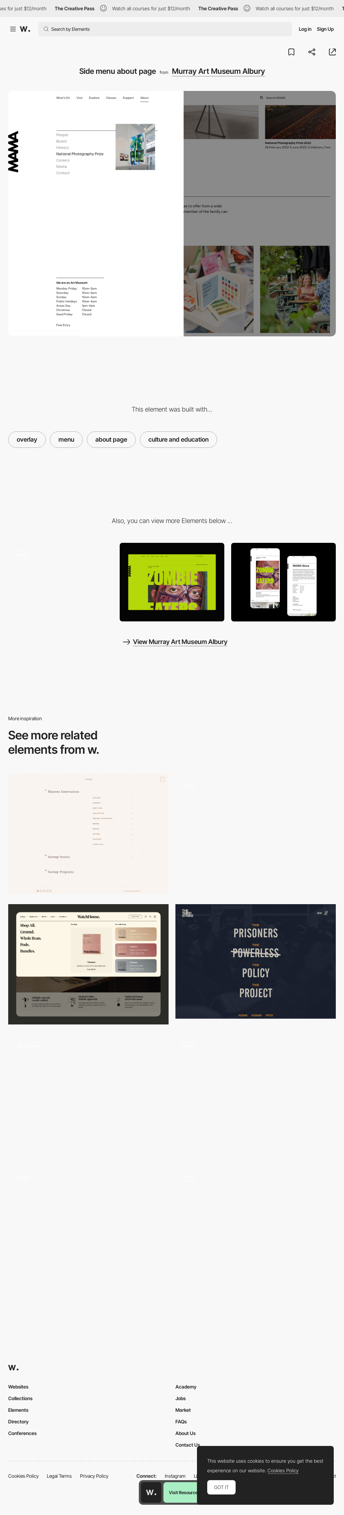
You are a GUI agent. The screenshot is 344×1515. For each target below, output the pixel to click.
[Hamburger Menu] (255, 1225)
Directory (18, 1421)
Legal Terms (59, 1476)
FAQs (181, 1421)
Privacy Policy (94, 1476)
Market (183, 1410)
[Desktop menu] (255, 1095)
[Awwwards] (25, 29)
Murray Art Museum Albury (218, 71)
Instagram (175, 1476)
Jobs (180, 1398)
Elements (18, 1410)
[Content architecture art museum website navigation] (60, 582)
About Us (185, 1433)
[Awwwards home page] (151, 1492)
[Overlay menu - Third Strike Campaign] (255, 961)
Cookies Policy (23, 1476)
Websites (18, 1387)
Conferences (22, 1433)
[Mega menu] (88, 964)
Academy (186, 1387)
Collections (20, 1398)
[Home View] (172, 582)
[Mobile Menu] (88, 1225)
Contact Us (187, 1445)
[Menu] (88, 834)
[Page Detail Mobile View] (283, 582)
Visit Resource (183, 1492)
